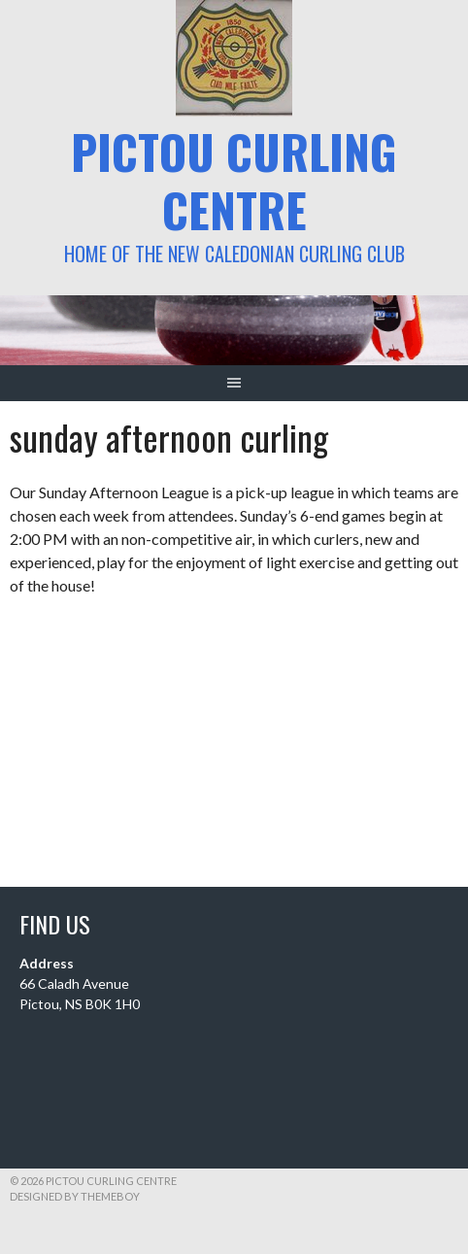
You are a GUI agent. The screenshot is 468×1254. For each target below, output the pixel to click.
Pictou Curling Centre (234, 180)
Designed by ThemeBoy (75, 1196)
